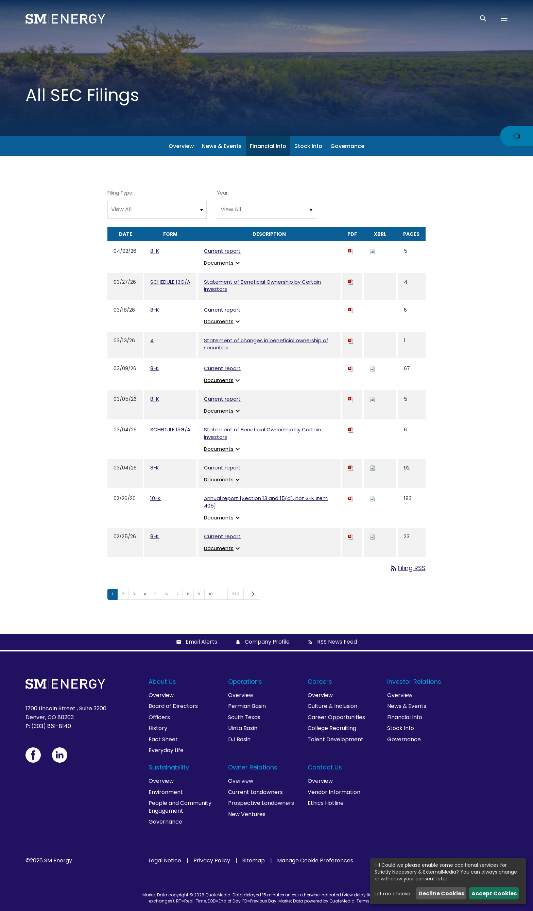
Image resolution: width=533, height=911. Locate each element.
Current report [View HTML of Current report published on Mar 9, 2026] (222, 368)
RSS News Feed (337, 642)
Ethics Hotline (326, 803)
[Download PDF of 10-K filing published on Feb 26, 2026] (351, 498)
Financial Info (268, 146)
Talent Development (335, 739)
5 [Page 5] (157, 595)
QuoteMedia (217, 895)
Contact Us (325, 767)
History (158, 728)
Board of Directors (173, 706)
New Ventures (246, 814)
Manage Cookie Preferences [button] (315, 860)
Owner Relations (252, 767)
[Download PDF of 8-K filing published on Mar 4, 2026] (351, 467)
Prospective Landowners (261, 803)
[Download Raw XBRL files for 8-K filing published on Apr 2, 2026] (372, 250)
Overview (181, 146)
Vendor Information (334, 792)
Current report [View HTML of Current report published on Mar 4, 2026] (222, 467)
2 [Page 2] (124, 595)
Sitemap (253, 860)
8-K (154, 250)
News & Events (222, 146)
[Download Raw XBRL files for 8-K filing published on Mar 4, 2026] (372, 467)
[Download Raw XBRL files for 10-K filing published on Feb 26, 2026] (372, 498)
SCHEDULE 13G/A (170, 281)
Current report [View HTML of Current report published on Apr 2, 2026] (222, 250)
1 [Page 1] (114, 595)
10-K (155, 498)
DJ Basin (239, 739)
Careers (320, 681)
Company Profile (267, 642)
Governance (347, 146)
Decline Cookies (441, 893)
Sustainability (169, 767)
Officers (159, 717)
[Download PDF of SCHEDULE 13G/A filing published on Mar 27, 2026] (351, 281)
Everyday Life (166, 750)
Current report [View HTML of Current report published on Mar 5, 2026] (222, 398)
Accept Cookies (494, 893)
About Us (162, 681)
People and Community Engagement (180, 806)
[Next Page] (251, 594)
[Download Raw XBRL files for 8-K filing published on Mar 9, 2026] (372, 368)
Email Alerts (201, 642)
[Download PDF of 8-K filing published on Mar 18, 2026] (351, 309)
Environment (166, 792)
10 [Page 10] (212, 595)
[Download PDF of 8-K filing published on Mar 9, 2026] (351, 368)
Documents (223, 263)
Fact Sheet (163, 739)
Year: (223, 192)
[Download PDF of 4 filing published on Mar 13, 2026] (351, 340)
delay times (366, 895)
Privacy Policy (211, 860)
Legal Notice (165, 860)
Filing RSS (408, 568)
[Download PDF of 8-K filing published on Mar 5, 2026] (351, 398)
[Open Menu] (504, 18)
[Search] (483, 18)
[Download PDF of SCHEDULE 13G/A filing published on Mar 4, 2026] (351, 429)
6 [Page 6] (168, 595)
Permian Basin (247, 706)
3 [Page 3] (135, 595)
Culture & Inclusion (332, 706)
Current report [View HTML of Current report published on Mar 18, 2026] (222, 309)
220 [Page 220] (236, 595)
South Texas (244, 717)
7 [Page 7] (179, 595)
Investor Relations (414, 681)
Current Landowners (255, 792)
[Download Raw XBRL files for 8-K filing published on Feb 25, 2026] (372, 536)
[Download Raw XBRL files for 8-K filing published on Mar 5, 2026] (372, 398)
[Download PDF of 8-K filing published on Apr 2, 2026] (351, 250)
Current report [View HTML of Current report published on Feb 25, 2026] (222, 536)
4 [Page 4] (146, 595)
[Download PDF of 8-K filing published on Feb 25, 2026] (351, 536)
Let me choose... (394, 893)
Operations (245, 681)
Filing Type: (120, 192)
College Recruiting (332, 728)
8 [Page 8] (190, 595)
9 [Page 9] (201, 595)
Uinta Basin (242, 728)
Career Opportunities (336, 717)
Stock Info (308, 146)
